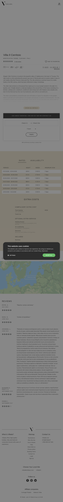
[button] (11, 255)
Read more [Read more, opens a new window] (45, 251)
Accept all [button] (48, 255)
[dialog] (31, 251)
